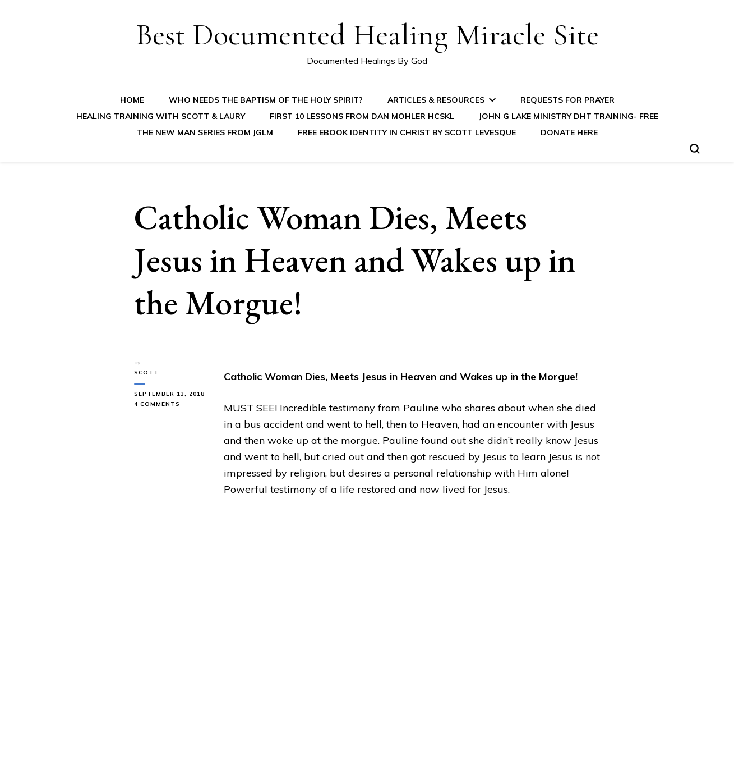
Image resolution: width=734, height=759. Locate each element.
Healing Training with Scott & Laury (160, 116)
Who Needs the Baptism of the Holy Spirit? (266, 100)
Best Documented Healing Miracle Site (367, 34)
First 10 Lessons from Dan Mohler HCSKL (362, 116)
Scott (146, 372)
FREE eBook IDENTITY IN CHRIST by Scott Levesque (407, 132)
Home (132, 100)
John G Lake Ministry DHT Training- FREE (568, 116)
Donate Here (569, 132)
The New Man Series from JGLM (205, 132)
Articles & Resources (435, 100)
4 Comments (170, 404)
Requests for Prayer (567, 100)
